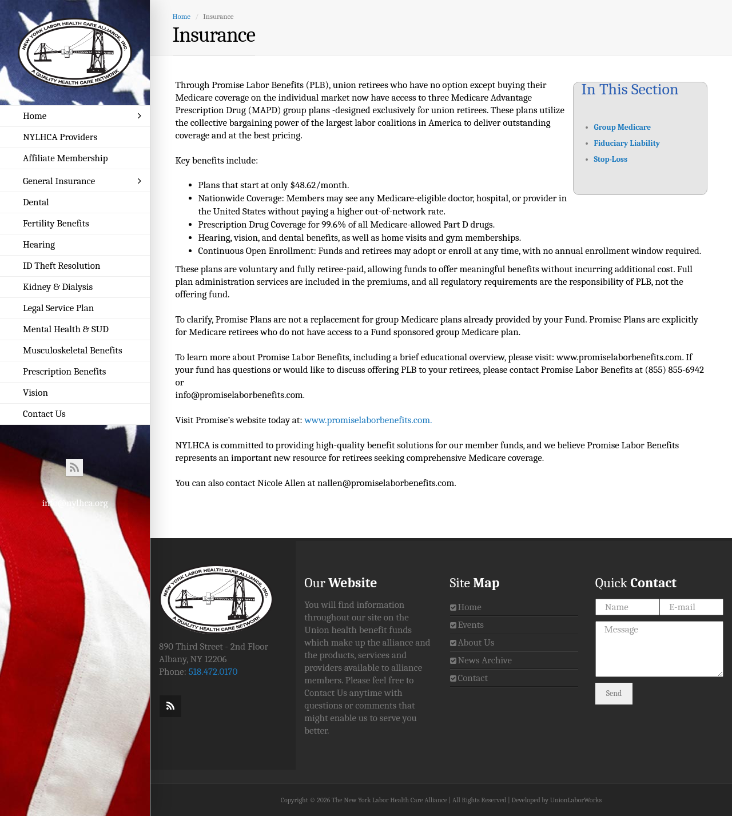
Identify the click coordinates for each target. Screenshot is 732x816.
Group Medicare (622, 127)
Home (82, 115)
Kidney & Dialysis (58, 286)
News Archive (485, 660)
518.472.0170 (213, 671)
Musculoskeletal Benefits (72, 350)
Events (471, 624)
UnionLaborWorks (576, 800)
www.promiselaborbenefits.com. (368, 420)
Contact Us (44, 413)
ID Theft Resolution (61, 265)
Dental (36, 202)
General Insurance (82, 181)
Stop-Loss (611, 159)
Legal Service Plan (58, 307)
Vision (35, 392)
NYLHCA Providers (60, 137)
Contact (473, 677)
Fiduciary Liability (627, 143)
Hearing (39, 244)
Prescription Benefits (64, 371)
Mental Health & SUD (66, 329)
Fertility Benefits (56, 223)
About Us (476, 642)
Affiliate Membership (65, 158)
